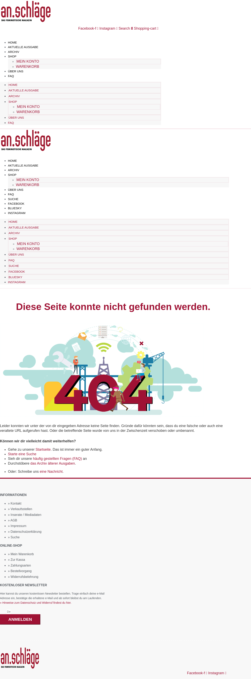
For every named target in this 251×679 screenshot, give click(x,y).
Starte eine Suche (22, 454)
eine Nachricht (51, 471)
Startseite (43, 449)
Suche (13, 199)
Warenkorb (27, 67)
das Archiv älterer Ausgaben (52, 463)
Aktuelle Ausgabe (23, 47)
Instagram (16, 212)
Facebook (16, 203)
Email (3, 611)
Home (12, 42)
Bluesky (15, 208)
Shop (12, 56)
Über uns (15, 71)
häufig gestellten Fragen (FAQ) (57, 458)
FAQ (11, 76)
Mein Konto (27, 61)
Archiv (13, 51)
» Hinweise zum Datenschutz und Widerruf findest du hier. (35, 602)
